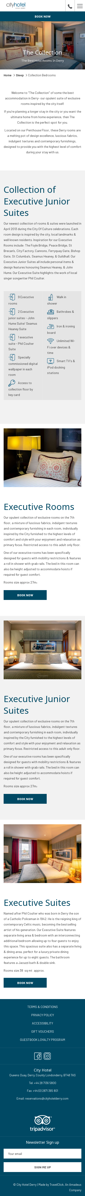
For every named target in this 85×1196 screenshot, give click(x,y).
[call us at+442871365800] (70, 5)
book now (25, 799)
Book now (43, 16)
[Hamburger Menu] (80, 5)
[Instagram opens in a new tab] (47, 1055)
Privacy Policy (42, 1015)
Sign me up (42, 1167)
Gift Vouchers (42, 1031)
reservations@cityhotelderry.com (46, 1098)
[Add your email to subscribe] (42, 1154)
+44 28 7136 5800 (44, 1083)
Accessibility (42, 1023)
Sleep (20, 75)
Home (8, 75)
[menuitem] (42, 1006)
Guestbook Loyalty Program (42, 1040)
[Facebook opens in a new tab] (37, 1055)
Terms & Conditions (42, 1007)
